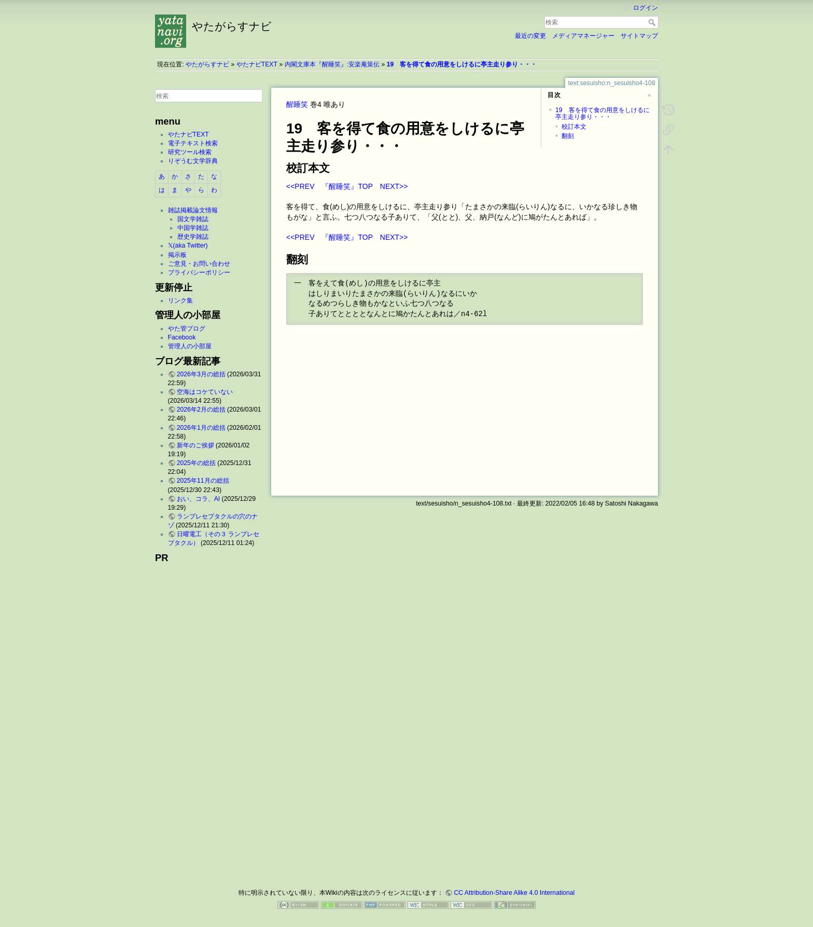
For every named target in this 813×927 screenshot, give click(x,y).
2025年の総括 (196, 463)
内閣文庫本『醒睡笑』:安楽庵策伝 (332, 64)
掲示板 (177, 254)
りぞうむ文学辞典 (193, 161)
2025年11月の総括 (203, 480)
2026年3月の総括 (201, 374)
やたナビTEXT (256, 64)
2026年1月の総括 (201, 427)
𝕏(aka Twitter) (188, 245)
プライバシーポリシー (199, 272)
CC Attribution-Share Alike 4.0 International (514, 892)
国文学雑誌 (192, 219)
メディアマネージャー (583, 35)
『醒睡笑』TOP (346, 186)
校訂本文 (574, 126)
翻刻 (568, 136)
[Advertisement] (208, 722)
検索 (653, 22)
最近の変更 (530, 35)
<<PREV (300, 186)
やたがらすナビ (207, 64)
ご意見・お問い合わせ (199, 263)
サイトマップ (639, 35)
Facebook (182, 337)
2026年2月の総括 (201, 409)
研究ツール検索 (190, 152)
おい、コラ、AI (198, 498)
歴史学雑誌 (192, 236)
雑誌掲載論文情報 (193, 210)
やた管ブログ (186, 328)
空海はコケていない (205, 392)
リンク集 (180, 300)
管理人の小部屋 (190, 346)
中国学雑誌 (192, 227)
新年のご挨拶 (195, 445)
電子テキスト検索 (193, 143)
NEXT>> (394, 186)
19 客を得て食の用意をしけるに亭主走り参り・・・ (462, 64)
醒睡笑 (297, 104)
